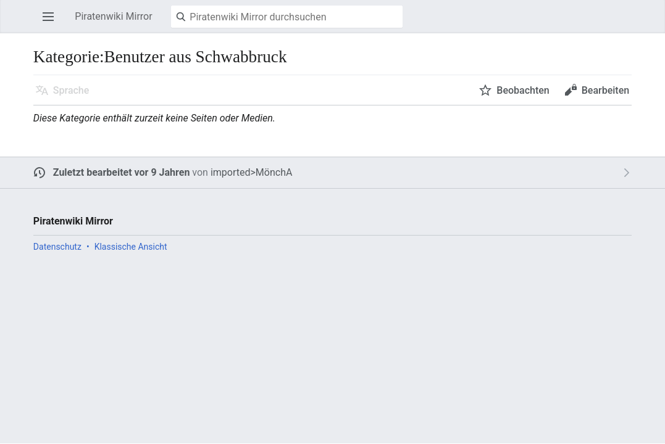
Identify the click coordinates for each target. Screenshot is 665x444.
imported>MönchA (252, 172)
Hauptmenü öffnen (52, 22)
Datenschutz (57, 247)
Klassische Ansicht (130, 247)
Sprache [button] (71, 90)
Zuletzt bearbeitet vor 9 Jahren (121, 172)
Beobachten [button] (522, 90)
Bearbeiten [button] (605, 90)
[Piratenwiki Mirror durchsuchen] (287, 17)
